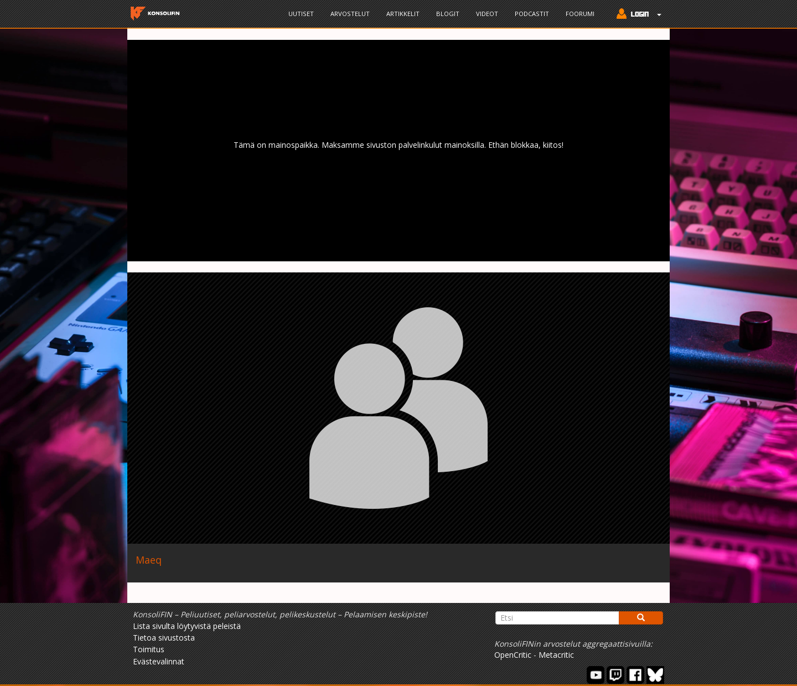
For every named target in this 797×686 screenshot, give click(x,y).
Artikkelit (403, 13)
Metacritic (556, 654)
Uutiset (301, 13)
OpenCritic (512, 654)
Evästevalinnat (158, 661)
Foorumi (580, 13)
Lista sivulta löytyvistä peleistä (187, 626)
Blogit (447, 13)
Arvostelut (350, 13)
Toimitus (148, 649)
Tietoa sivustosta (164, 637)
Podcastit (532, 13)
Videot (487, 13)
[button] (636, 15)
